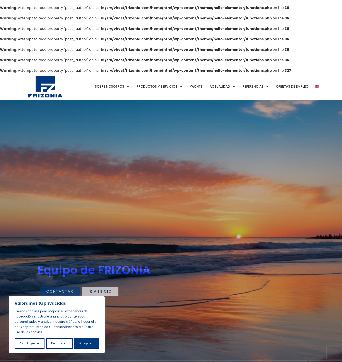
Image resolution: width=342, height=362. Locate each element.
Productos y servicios (160, 86)
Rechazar (59, 343)
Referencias (256, 86)
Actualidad (223, 86)
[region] (57, 324)
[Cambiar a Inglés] (317, 87)
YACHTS (196, 86)
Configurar (29, 343)
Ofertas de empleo (292, 86)
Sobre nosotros (112, 86)
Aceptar (86, 343)
